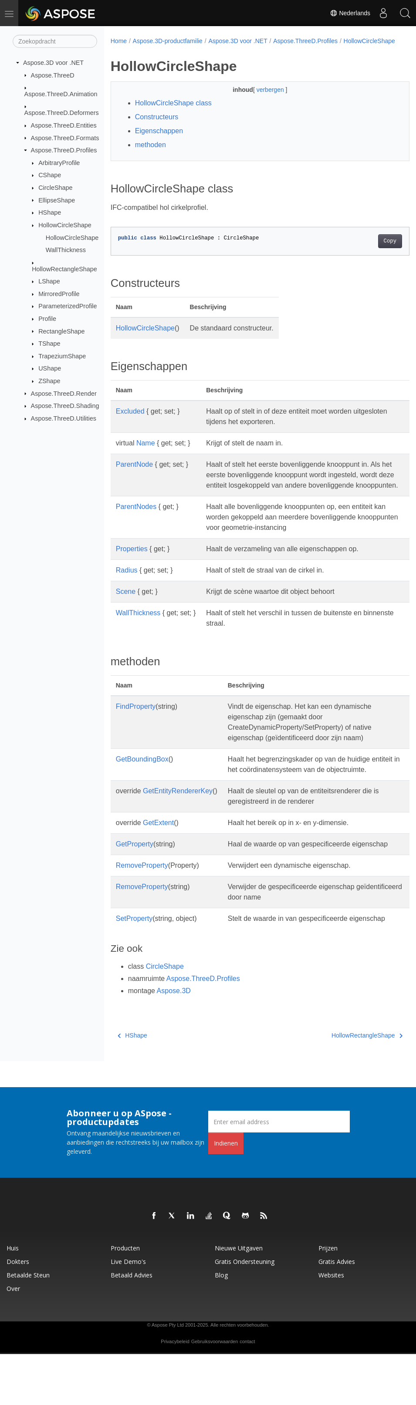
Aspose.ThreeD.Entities (64, 125)
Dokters (18, 1312)
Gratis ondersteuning (244, 1312)
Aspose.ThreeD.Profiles (64, 150)
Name (145, 452)
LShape (49, 281)
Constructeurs (157, 126)
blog (221, 1326)
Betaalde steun (28, 1326)
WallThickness (66, 249)
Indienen (226, 1194)
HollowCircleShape (64, 225)
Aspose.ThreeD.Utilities (63, 418)
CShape (49, 175)
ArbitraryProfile (59, 162)
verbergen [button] (260, 98)
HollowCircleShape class (173, 112)
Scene (125, 611)
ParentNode (134, 473)
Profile (47, 318)
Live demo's (128, 1312)
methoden (150, 154)
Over (13, 1339)
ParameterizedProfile (67, 306)
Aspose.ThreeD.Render (64, 393)
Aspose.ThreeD (52, 74)
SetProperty (134, 959)
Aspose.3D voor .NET (53, 62)
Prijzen (328, 1299)
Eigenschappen (159, 140)
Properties (132, 568)
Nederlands (350, 13)
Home (119, 40)
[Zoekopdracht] (55, 41)
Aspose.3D (174, 1041)
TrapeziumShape (62, 356)
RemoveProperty (142, 906)
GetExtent (158, 852)
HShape (49, 212)
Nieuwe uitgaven (239, 1299)
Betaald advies (131, 1326)
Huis (13, 1299)
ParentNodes (136, 526)
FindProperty (136, 726)
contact (247, 1392)
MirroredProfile (58, 293)
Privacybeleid (175, 1392)
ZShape (49, 380)
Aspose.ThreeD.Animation (61, 94)
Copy (368, 250)
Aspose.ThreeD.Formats (65, 137)
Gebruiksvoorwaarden (214, 1392)
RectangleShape (61, 330)
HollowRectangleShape (64, 268)
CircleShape (55, 187)
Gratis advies (336, 1312)
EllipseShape (56, 199)
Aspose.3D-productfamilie (168, 40)
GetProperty (134, 874)
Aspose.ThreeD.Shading (65, 405)
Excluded (130, 420)
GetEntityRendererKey (178, 821)
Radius (127, 589)
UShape (49, 368)
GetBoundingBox (142, 778)
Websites (331, 1326)
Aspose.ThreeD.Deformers (61, 112)
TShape (49, 343)
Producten (125, 1299)
